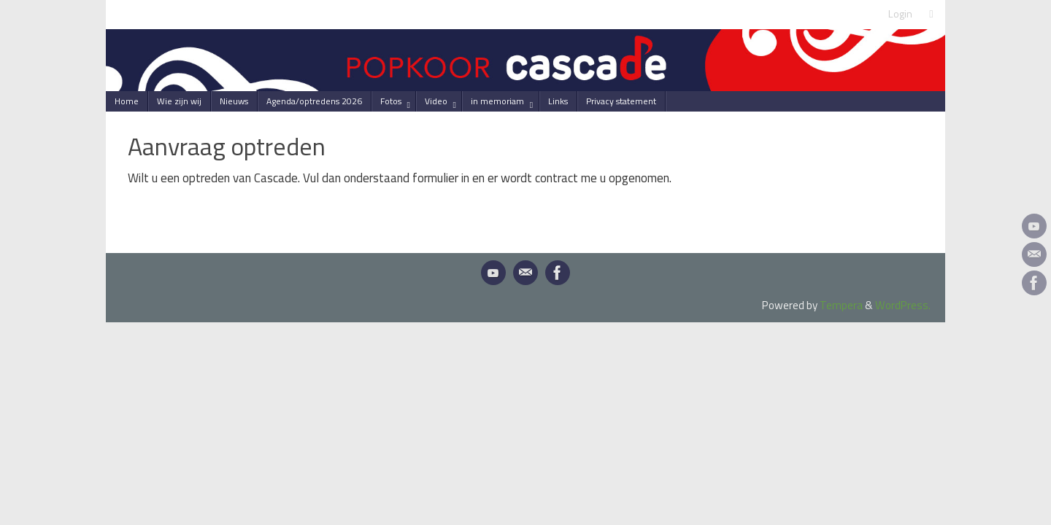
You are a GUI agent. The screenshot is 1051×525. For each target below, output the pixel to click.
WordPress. (903, 305)
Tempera (841, 305)
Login (900, 14)
